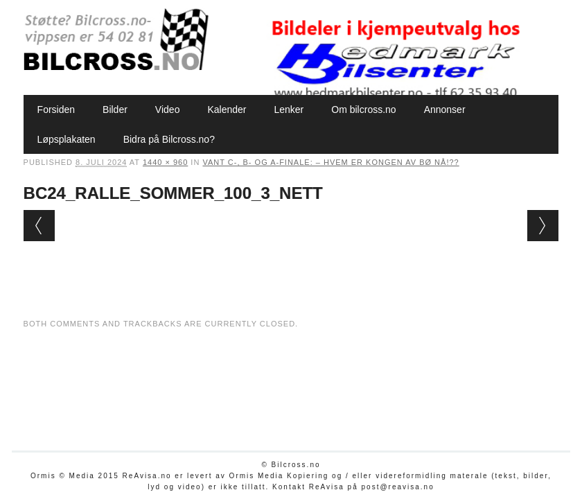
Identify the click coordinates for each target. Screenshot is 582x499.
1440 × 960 (165, 162)
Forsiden (56, 109)
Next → (542, 225)
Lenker (288, 109)
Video (167, 109)
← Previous (39, 225)
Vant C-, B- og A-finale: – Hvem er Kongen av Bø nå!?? (330, 162)
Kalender (226, 109)
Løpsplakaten (66, 139)
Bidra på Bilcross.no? (169, 139)
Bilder (115, 109)
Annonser (445, 109)
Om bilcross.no (363, 109)
